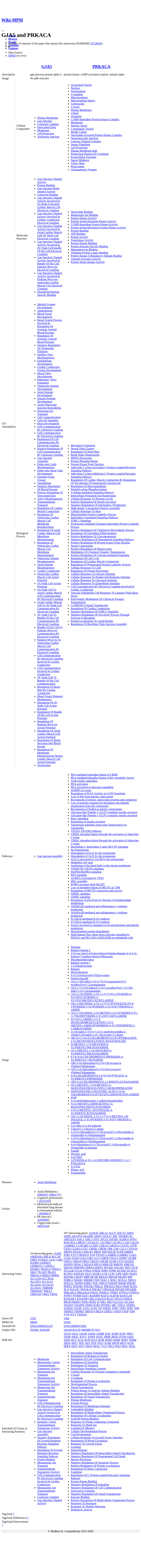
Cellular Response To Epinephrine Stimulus (95, 583)
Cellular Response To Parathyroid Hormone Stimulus (100, 577)
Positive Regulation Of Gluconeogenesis (93, 536)
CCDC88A (82, 1245)
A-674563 (76, 1157)
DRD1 (97, 1251)
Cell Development (81, 1434)
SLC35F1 (35, 1281)
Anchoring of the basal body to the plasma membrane (101, 865)
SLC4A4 (129, 1302)
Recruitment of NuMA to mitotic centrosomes (96, 809)
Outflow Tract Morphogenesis (46, 356)
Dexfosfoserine (79, 972)
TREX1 (48, 1291)
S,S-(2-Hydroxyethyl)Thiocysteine (90, 975)
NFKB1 (78, 1280)
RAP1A (105, 1295)
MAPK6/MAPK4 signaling (86, 871)
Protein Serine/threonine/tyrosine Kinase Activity (98, 227)
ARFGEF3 (70, 1239)
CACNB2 (105, 1242)
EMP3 (33, 1259)
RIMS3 (46, 1275)
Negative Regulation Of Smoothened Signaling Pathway (102, 539)
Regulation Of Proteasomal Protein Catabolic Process (101, 564)
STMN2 (68, 1308)
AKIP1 (98, 1236)
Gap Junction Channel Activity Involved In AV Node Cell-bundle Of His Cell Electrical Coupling (49, 248)
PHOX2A (109, 1286)
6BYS (123, 1343)
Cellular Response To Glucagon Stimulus (94, 580)
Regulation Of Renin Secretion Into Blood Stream (48, 743)
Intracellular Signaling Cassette (88, 1368)
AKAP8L (88, 1236)
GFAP (75, 1258)
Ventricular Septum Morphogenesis (48, 560)
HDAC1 (78, 1264)
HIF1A (98, 1264)
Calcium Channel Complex (86, 141)
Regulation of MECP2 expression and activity (96, 890)
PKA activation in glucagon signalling (92, 787)
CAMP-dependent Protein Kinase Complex (95, 119)
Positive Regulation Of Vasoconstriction (50, 494)
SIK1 (103, 1302)
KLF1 (88, 1273)
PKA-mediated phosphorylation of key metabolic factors (102, 777)
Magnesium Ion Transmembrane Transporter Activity (48, 1381)
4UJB (101, 1339)
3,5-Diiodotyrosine (81, 965)
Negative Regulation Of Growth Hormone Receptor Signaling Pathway (49, 1442)
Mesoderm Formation (83, 445)
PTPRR (77, 1295)
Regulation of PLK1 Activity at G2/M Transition (98, 793)
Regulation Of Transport (84, 1365)
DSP (104, 1251)
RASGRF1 (70, 1298)
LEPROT (45, 1262)
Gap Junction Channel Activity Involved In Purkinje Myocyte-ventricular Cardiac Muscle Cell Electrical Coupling (49, 281)
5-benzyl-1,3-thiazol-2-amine (87, 1128)
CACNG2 (116, 1242)
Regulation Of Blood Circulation (89, 1440)
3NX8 (67, 1336)
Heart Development (48, 423)
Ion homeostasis (80, 849)
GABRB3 (111, 1254)
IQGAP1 (119, 1267)
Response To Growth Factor (86, 1443)
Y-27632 (75, 1166)
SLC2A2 (118, 1302)
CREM (102, 1248)
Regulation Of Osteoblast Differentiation (93, 533)
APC (115, 1236)
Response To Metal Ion (84, 1424)
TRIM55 (69, 1311)
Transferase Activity (82, 240)
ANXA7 (107, 1236)
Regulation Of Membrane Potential (90, 1406)
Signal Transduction (82, 1387)
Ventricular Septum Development (48, 387)
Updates (13, 48)
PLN (66, 1289)
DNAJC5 (78, 1251)
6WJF (88, 1346)
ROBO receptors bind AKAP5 (88, 884)
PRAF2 (52, 1272)
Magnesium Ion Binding (84, 215)
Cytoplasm (77, 94)
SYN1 (86, 1308)
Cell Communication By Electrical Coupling (50, 434)
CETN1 (124, 1245)
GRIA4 (77, 1261)
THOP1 (107, 1308)
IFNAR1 (109, 1267)
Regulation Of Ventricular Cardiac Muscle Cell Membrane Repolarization (48, 520)
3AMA (91, 1333)
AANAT (93, 1233)
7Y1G (104, 1346)
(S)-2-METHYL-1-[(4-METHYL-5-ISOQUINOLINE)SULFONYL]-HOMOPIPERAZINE (102, 1086)
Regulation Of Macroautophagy (88, 486)
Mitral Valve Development (44, 375)
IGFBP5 (34, 1262)
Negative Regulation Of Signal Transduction (96, 1493)
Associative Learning (83, 1490)
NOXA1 (122, 1280)
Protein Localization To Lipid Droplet (92, 621)
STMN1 (130, 1305)
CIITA (67, 1248)
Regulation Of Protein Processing (89, 570)
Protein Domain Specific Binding (89, 246)
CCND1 (93, 1245)
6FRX (67, 1346)
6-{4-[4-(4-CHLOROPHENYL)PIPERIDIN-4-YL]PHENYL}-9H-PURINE (97, 1058)
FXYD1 (100, 1254)
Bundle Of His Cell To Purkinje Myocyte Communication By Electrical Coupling (49, 632)
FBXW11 (83, 1254)
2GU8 (67, 1333)
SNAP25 (69, 1305)
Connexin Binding (47, 194)
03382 (67, 1322)
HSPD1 (99, 1267)
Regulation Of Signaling (84, 1362)
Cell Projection (45, 133)
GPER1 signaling (80, 893)
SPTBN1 (106, 1305)
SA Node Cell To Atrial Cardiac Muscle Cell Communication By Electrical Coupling (50, 594)
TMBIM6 (47, 1287)
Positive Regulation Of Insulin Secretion (93, 501)
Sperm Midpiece (80, 160)
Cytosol (75, 106)
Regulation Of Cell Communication (91, 1359)
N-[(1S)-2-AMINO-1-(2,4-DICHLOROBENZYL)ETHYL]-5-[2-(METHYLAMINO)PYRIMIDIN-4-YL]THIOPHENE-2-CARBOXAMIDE (103, 1024)
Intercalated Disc (46, 127)
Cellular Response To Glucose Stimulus (93, 573)
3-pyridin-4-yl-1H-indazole (86, 1125)
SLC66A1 (36, 1287)
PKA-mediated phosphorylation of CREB (94, 774)
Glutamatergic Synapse (84, 169)
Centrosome (77, 103)
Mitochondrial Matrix (83, 100)
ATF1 (96, 1239)
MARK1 (35, 1269)
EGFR (120, 1251)
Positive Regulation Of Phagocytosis (91, 548)
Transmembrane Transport (46, 503)
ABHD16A (36, 1256)
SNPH (88, 1305)
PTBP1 (114, 1292)
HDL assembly (79, 881)
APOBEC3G (125, 1236)
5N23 (100, 1343)
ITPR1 (104, 1270)
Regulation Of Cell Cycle (85, 558)
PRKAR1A (70, 1292)
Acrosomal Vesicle (81, 84)
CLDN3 (76, 1248)
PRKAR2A (83, 1292)
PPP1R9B (130, 1289)
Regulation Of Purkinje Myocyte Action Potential (47, 724)
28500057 (44, 1213)
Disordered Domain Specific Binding (48, 293)
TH (100, 1308)
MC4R (94, 1276)
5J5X (94, 1343)
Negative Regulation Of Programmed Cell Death (98, 1456)
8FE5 (118, 1346)
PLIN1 (133, 1286)
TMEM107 (36, 1291)
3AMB (100, 1333)
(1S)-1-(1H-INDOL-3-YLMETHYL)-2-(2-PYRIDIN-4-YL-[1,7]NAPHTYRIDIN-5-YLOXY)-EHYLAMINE (104, 1014)
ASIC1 (80, 1239)
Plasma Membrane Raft (84, 150)
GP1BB (132, 1258)
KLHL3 (97, 1273)
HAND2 (68, 1264)
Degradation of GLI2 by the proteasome (93, 856)
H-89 (74, 1097)
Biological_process (81, 1509)
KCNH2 (121, 1270)
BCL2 (73, 1242)
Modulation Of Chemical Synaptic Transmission (98, 552)
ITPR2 (112, 1270)
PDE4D (131, 1283)
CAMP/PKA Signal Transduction (89, 605)
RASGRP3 (83, 1298)
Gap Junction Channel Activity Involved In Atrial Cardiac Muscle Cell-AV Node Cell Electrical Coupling (49, 232)
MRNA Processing (81, 457)
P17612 (96, 1329)
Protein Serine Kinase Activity (88, 262)
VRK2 (45, 1294)
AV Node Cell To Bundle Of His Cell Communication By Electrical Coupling (48, 619)
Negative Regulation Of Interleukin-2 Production (98, 505)
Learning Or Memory (83, 1428)
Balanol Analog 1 (80, 962)
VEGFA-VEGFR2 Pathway (86, 831)
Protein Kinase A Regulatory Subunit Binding (96, 255)
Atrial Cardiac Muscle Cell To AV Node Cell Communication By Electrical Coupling (49, 607)
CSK (116, 1248)
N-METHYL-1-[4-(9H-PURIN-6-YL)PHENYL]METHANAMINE (90, 1046)
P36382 (34, 1329)
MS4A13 (46, 1269)
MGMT (122, 1276)
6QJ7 (82, 1346)
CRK (110, 1248)
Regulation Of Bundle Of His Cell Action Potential (49, 715)
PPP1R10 (85, 1289)
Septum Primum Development (46, 400)
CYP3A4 (132, 1248)
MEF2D (103, 1276)
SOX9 (96, 1305)
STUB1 (78, 1308)
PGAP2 (42, 1272)
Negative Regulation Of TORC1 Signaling (94, 611)
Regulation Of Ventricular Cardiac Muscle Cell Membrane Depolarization (48, 549)
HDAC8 (88, 1264)
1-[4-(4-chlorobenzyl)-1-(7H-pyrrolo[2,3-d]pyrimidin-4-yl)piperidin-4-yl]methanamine (102, 1140)
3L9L (108, 1333)
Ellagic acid (77, 1169)
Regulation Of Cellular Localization (91, 1415)
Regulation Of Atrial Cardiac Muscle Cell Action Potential (48, 733)
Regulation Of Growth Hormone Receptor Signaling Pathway (49, 1453)
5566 (66, 1318)
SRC (114, 1305)
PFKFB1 (78, 1286)
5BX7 (74, 1343)
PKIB (126, 1286)
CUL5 (123, 1248)
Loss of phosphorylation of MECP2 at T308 (95, 887)
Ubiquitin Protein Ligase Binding (89, 252)
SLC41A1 (47, 1281)
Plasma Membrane (47, 117)
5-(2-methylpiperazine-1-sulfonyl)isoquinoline (97, 1100)
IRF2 (128, 1267)
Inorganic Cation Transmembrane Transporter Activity (48, 1425)
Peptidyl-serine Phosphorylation (89, 489)
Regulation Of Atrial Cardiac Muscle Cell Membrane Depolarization (48, 535)
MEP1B (113, 1276)
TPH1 (130, 1308)
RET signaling (79, 874)
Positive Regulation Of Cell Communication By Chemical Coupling (50, 451)
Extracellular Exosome (83, 157)
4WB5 (108, 1339)
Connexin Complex (48, 124)
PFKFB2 (89, 1286)
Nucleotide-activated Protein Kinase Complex (96, 135)
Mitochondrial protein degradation (90, 931)
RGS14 (119, 1298)
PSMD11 (104, 1292)
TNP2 (122, 1308)
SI (98, 1302)
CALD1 (134, 1242)
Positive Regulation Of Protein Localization (95, 1465)
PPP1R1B (108, 1289)
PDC (95, 1283)
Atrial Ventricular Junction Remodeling (49, 406)
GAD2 (67, 1258)
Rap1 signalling (79, 818)
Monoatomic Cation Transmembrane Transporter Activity (48, 1365)
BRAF (81, 1242)
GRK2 (85, 1261)
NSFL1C (69, 1283)
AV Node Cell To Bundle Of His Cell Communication (48, 680)
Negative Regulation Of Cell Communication (96, 1487)
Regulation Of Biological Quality (89, 1356)
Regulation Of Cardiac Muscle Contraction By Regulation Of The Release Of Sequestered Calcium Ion (103, 481)
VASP (125, 1311)
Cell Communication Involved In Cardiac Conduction (49, 671)
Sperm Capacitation (82, 545)
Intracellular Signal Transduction (89, 1352)
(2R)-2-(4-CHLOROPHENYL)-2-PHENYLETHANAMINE (105, 1081)
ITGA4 (78, 1270)
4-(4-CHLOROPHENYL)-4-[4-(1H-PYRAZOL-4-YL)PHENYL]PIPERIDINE (99, 1077)
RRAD (67, 1302)
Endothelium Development (44, 362)
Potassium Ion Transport (45, 412)
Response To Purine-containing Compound (95, 1421)
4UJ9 (87, 1339)
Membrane (43, 130)
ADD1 (130, 1233)
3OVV (83, 1336)
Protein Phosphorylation (84, 461)
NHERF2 (88, 1280)
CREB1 (93, 1248)
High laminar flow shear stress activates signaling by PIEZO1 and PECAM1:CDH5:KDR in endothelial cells (102, 936)
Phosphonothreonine (82, 959)
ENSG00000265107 (41, 1326)
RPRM (55, 1275)
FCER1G (43, 1259)
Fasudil (75, 1150)
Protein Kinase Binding (84, 243)
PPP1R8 (119, 1289)
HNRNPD (79, 1267)
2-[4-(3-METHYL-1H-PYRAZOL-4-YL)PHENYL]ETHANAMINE (92, 1112)
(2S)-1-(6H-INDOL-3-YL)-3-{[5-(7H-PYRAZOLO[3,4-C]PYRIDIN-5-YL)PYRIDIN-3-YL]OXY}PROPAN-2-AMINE (102, 1006)
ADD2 (67, 1236)
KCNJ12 (132, 1270)
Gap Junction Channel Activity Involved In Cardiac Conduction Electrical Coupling (49, 218)
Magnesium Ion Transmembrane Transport (46, 1390)
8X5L (132, 1346)
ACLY (112, 1233)
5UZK (107, 1343)
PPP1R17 (97, 1289)
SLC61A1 (48, 1284)
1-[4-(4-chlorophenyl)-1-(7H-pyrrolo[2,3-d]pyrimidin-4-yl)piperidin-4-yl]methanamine (102, 1134)
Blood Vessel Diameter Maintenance (50, 698)
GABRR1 (122, 1254)
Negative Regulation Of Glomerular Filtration (48, 348)
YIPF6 (53, 1294)
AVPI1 (133, 1239)
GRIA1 (68, 1261)
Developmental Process (84, 1384)
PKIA (119, 1286)
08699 (33, 1322)
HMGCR (107, 1264)
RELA (93, 1298)
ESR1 (67, 1254)
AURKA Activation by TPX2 (87, 878)
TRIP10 (89, 1311)
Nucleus (75, 88)
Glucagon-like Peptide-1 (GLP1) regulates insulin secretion (104, 812)
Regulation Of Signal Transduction (90, 1396)
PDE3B (112, 1283)
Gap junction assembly (50, 856)
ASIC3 (88, 1239)
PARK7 (88, 1283)
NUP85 (79, 1283)
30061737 (54, 1194)
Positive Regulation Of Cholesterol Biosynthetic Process (102, 530)
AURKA (124, 1239)
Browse (12, 38)
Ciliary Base (78, 163)
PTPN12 (124, 1292)
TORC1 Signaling (81, 520)
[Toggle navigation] (2, 30)
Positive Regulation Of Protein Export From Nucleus (100, 542)
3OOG (75, 1336)
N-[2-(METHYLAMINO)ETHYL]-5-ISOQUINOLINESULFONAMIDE (92, 1105)
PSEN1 (94, 1292)
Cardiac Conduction (48, 570)
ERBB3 (128, 1251)
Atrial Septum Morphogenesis (46, 566)
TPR (136, 1308)
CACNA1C (92, 1242)
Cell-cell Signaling (47, 420)
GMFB (104, 1258)
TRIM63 (79, 1311)
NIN (97, 1280)
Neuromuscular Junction (84, 138)
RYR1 (85, 1302)
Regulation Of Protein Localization (90, 1381)
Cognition (76, 1472)
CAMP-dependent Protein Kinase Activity (94, 224)
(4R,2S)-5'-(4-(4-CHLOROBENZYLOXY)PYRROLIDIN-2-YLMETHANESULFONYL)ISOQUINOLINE (104, 1039)
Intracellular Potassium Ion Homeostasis (93, 495)
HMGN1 (118, 1264)
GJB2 (59, 1259)
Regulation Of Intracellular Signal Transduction (97, 1393)
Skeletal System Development (46, 306)
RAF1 (85, 1295)
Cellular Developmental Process (89, 1431)
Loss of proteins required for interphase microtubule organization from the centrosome (100, 804)
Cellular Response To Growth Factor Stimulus (96, 1437)
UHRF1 (108, 1311)
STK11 (122, 1305)
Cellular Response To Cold (86, 567)
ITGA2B (69, 1270)
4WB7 (124, 1339)
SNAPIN (79, 1305)
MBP (86, 1276)
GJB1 (90, 1258)
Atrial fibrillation (46, 1182)
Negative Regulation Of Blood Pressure (48, 488)
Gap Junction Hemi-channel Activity (48, 190)
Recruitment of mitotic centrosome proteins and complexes (104, 799)
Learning (76, 1446)
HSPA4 (89, 1267)
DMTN (68, 1251)
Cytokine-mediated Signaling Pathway (92, 492)
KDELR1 (79, 1273)
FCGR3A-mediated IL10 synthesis (90, 918)
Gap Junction (44, 120)
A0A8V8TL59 (72, 1329)
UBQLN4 (35, 1294)
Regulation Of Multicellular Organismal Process (98, 1412)
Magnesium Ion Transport (46, 1373)
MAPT (79, 1276)
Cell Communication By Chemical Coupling (50, 428)
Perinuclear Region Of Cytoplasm (90, 153)
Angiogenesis (44, 310)
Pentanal (75, 947)
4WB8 (132, 1339)
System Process (79, 1403)
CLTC (84, 1248)
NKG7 (34, 1272)
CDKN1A (114, 1245)
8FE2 (111, 1346)
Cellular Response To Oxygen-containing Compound (100, 1371)
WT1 (73, 1314)
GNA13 (113, 1258)
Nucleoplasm (78, 91)
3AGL (74, 1333)
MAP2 (133, 1273)
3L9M (114, 1333)
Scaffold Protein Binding (85, 1418)
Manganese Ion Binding (84, 249)
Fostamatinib (78, 1172)
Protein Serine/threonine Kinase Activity (93, 221)
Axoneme (76, 116)
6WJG (96, 1346)
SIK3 (110, 1302)
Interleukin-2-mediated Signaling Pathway (94, 517)
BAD (67, 1242)
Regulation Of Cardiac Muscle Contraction (50, 510)
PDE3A (103, 1283)
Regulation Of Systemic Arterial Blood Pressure (47, 338)
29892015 (42, 1194)
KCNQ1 (68, 1273)
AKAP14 (77, 1236)
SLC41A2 (36, 1284)
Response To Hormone (83, 1503)
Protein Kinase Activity (84, 218)
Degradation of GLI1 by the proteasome (93, 853)
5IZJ (87, 1343)
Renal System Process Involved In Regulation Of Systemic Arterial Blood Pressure (49, 326)
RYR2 (92, 1302)
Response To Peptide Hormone (88, 1506)
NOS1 (113, 1280)
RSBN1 (76, 1302)
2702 (33, 1318)
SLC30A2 (48, 1278)
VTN (67, 1314)
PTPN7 (68, 1295)
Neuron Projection (81, 1459)
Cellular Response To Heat (86, 511)
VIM (132, 1311)
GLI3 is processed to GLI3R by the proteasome (97, 859)
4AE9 (67, 1339)
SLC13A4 (36, 1278)
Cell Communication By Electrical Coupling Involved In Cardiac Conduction (50, 660)
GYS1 (120, 1261)
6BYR (115, 1343)
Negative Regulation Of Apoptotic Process (94, 1462)
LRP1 (125, 1273)
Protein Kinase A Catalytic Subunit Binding (95, 1390)
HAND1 (129, 1261)
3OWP (91, 1336)
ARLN (47, 1256)
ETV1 (74, 1254)
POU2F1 (75, 1289)
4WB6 (116, 1339)
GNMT (123, 1258)
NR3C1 (132, 1280)
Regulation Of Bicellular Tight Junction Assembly (99, 624)
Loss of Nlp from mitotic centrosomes (92, 796)
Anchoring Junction (48, 136)
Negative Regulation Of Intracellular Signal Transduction (103, 1453)
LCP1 (112, 1273)
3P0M (107, 1336)
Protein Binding (46, 185)
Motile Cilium (79, 131)
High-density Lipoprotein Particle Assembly (95, 508)
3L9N (122, 1333)
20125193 (44, 1200)
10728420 (96, 43)
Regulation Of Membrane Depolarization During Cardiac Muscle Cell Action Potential (49, 756)
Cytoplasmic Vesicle (82, 128)
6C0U (130, 1343)
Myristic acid (78, 1153)
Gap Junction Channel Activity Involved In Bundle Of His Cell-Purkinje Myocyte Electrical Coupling (49, 263)
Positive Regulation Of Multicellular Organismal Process (103, 1500)
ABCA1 (103, 1233)
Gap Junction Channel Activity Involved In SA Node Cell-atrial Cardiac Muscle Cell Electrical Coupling (49, 204)
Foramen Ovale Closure (46, 478)
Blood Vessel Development (44, 315)
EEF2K (112, 1251)
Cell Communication (49, 417)
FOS (92, 1254)
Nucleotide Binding (82, 211)
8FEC (125, 1346)
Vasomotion (43, 765)
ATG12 (104, 1239)
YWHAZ (82, 1314)
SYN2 (94, 1308)
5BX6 (67, 1343)
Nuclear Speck (79, 125)
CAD (126, 1242)
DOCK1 (88, 1251)
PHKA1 (98, 1286)
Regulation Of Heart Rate (85, 451)
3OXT (99, 1336)
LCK (105, 1273)
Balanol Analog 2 (80, 950)
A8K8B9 (86, 1329)
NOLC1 (104, 1280)
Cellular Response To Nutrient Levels (92, 498)
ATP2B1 (113, 1239)
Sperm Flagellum (80, 144)
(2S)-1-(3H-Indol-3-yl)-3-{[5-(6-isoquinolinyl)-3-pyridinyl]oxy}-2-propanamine (98, 983)
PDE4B (122, 1283)
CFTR (133, 1245)
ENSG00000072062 (75, 1326)
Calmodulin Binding (82, 1409)
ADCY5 (121, 1233)
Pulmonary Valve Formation (46, 381)
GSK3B (103, 1261)
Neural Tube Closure (82, 448)
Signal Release (79, 1450)
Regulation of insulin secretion (88, 821)
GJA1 (52, 1259)
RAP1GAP (126, 1295)
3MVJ (129, 1333)
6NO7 (74, 1346)
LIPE (119, 1273)
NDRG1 (68, 1280)
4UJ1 (74, 1339)
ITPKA (87, 1270)
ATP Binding (78, 233)
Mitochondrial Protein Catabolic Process (93, 514)
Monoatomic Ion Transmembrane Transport (46, 1490)
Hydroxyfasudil (79, 978)
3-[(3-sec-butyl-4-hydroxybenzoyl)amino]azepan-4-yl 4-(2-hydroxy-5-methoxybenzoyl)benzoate (104, 955)
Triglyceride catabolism (84, 780)
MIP (130, 1276)
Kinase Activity (79, 236)
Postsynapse (77, 166)
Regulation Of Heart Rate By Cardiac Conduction (48, 690)
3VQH (122, 1336)
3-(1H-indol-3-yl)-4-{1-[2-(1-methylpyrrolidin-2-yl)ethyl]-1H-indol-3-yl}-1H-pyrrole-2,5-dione (98, 1033)
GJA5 (46, 66)
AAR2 (57, 1253)
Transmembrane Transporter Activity (48, 1470)
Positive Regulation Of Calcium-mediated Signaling (100, 555)
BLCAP (56, 1256)
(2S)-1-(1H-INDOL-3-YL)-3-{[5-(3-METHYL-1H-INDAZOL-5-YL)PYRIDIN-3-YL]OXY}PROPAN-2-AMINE (101, 1119)
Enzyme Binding (80, 1497)
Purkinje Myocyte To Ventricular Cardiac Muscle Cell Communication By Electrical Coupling (49, 646)
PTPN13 (134, 1292)
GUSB (112, 1261)
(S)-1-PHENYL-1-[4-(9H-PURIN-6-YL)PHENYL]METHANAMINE (91, 1052)
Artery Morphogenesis (49, 498)
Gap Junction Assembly (44, 459)
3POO (114, 1336)
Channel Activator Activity (86, 258)
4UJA (94, 1339)
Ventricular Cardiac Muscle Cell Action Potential (48, 577)
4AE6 (130, 1336)
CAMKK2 (70, 1245)
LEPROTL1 (37, 1265)
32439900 (42, 1219)
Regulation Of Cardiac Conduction (90, 608)
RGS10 (101, 1298)
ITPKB (96, 1270)
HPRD (12, 55)
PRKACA (101, 66)
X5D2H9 (44, 1329)
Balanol (75, 969)
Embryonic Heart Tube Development (50, 472)
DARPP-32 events (81, 790)
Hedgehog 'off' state (82, 862)
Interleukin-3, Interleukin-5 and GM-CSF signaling (99, 846)
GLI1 (97, 1258)
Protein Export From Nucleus (87, 464)
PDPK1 (68, 1286)
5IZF (81, 1343)
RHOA (128, 1298)
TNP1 (115, 1308)
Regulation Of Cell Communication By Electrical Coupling (48, 442)
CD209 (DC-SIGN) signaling (87, 868)
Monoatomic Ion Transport (46, 1464)
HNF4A (68, 1267)
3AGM (83, 1333)
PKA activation (79, 784)
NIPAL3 (56, 1269)
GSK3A (94, 1261)
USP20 (117, 1311)
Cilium (74, 113)
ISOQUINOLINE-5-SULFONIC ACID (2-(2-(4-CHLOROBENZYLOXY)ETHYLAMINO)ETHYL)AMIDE (105, 1093)
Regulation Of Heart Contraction (89, 1468)
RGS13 (110, 1298)
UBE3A (98, 1311)
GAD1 (132, 1254)
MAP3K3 (69, 1276)
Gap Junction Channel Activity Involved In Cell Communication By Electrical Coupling (50, 1414)
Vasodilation (44, 483)
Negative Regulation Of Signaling (90, 1484)
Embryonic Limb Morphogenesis (46, 466)
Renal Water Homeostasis (85, 454)
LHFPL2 (50, 1265)
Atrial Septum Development (45, 394)
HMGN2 (129, 1264)
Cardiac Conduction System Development (49, 369)
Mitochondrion (79, 97)
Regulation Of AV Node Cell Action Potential (47, 705)
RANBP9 (94, 1295)
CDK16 (103, 1245)
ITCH (134, 1267)
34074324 (42, 1226)
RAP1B (114, 1295)
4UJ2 (81, 1339)
